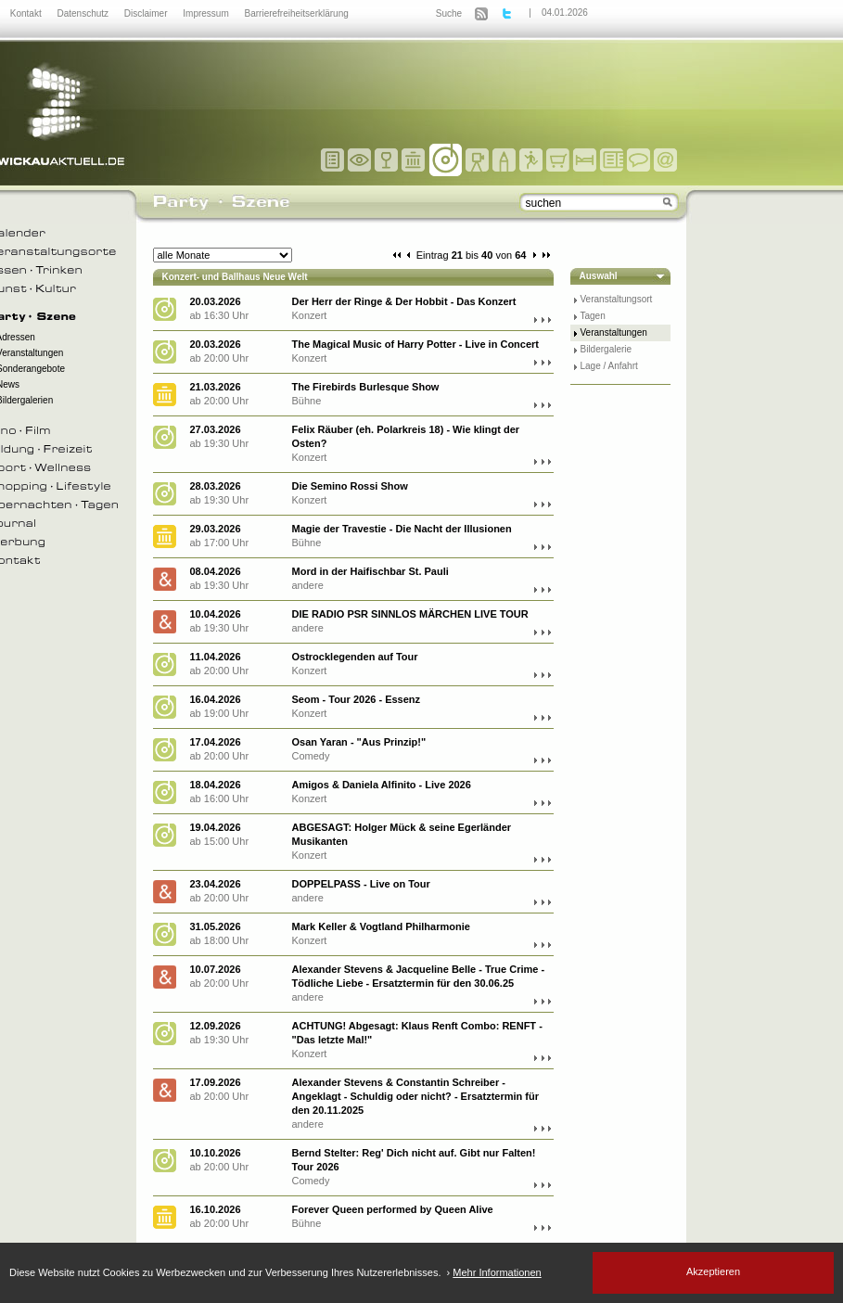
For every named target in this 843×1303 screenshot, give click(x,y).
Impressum (207, 13)
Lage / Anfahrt (609, 366)
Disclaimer (147, 13)
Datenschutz (83, 13)
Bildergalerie (606, 349)
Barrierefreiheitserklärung (297, 13)
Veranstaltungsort (617, 299)
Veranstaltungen (614, 332)
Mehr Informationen (497, 1272)
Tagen (593, 316)
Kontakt (27, 13)
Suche (449, 13)
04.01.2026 (565, 12)
